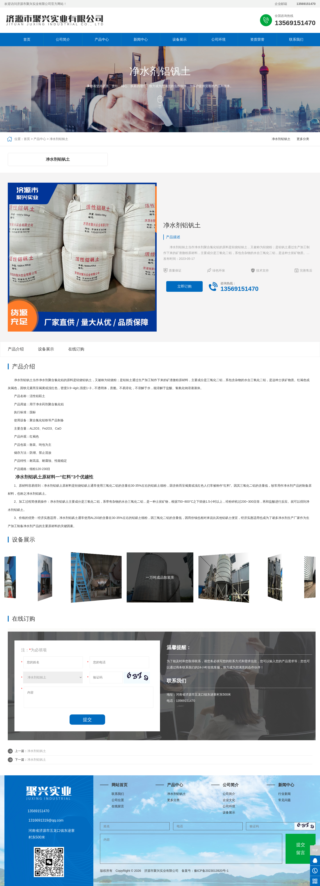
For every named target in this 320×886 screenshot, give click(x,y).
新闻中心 (141, 39)
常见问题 (284, 800)
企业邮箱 (281, 4)
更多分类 (303, 139)
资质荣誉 (257, 39)
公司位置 (118, 800)
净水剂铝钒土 (59, 139)
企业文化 (229, 800)
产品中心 (102, 39)
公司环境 (218, 39)
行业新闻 (284, 794)
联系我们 (296, 39)
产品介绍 (16, 349)
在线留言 (118, 806)
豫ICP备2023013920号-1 (211, 870)
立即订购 (184, 286)
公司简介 (63, 39)
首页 (24, 39)
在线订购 (76, 349)
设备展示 (179, 39)
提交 (87, 719)
